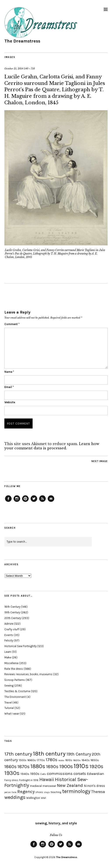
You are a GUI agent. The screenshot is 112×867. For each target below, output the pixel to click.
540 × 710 (29, 68)
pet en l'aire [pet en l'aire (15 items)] (10, 792)
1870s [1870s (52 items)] (24, 766)
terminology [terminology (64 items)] (76, 791)
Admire (8, 623)
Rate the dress (13, 668)
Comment (11, 324)
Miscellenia (11, 663)
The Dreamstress (22, 41)
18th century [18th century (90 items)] (49, 753)
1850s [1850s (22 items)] (95, 760)
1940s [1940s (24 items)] (25, 774)
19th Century (12, 612)
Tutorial (9, 708)
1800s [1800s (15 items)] (61, 760)
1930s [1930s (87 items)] (12, 773)
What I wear (11, 713)
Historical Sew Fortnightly (20, 646)
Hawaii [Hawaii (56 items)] (46, 779)
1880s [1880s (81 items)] (37, 766)
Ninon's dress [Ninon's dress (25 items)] (94, 786)
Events (8, 635)
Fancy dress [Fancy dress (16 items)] (11, 780)
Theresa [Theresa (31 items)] (98, 791)
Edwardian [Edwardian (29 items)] (95, 774)
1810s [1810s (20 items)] (68, 760)
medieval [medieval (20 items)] (36, 786)
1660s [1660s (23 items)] (31, 760)
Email (9, 387)
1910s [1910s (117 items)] (81, 766)
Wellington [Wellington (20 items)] (33, 798)
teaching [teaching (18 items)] (56, 792)
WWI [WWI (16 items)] (43, 798)
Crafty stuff (11, 629)
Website (9, 402)
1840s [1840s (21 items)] (86, 760)
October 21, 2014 (13, 68)
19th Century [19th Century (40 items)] (78, 754)
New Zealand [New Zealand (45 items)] (70, 785)
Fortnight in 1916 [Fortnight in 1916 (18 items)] (28, 780)
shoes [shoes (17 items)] (39, 792)
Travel (8, 702)
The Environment (15, 696)
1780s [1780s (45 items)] (51, 759)
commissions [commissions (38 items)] (60, 773)
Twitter (34, 501)
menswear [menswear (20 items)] (49, 786)
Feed (42, 501)
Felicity (8, 640)
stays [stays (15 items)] (47, 792)
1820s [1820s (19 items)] (77, 760)
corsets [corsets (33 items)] (80, 773)
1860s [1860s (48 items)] (10, 766)
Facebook (8, 501)
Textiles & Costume (17, 691)
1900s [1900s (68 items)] (66, 766)
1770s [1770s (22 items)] (41, 760)
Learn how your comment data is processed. (51, 446)
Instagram (17, 501)
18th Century (12, 606)
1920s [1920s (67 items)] (96, 766)
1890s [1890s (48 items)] (52, 766)
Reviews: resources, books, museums (28, 674)
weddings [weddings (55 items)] (14, 797)
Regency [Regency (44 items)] (26, 791)
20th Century (12, 618)
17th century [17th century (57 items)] (18, 754)
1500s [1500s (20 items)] (22, 760)
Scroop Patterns (14, 679)
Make (7, 657)
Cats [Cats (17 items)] (43, 774)
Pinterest (25, 501)
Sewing (9, 685)
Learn (7, 651)
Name (9, 371)
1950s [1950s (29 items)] (34, 774)
